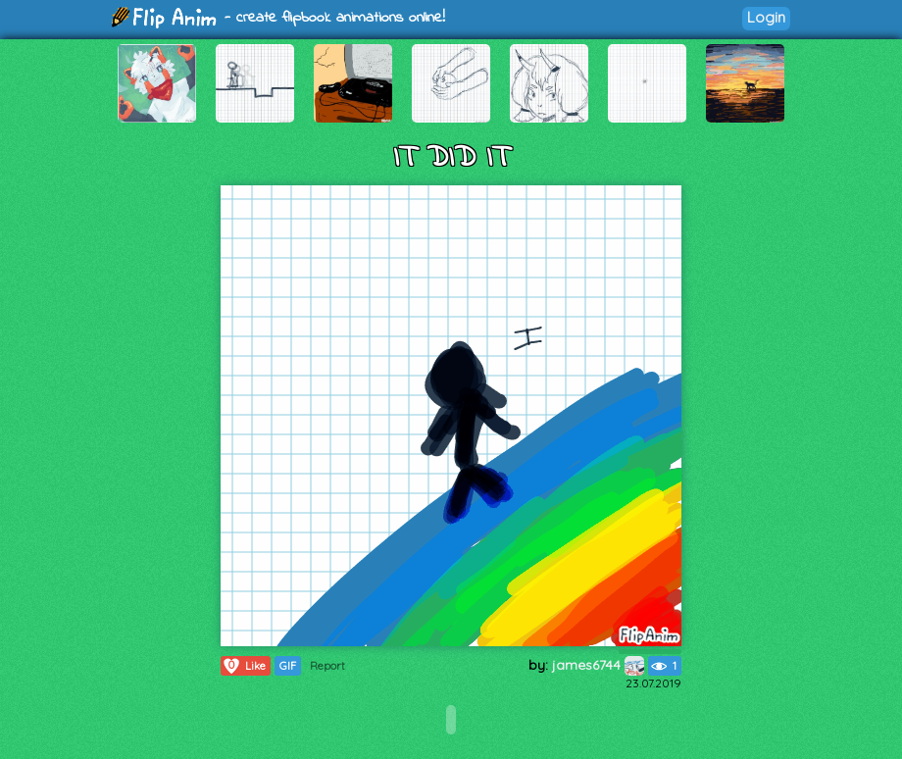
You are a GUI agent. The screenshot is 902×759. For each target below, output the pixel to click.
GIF (287, 666)
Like (244, 666)
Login (766, 17)
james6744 (598, 665)
